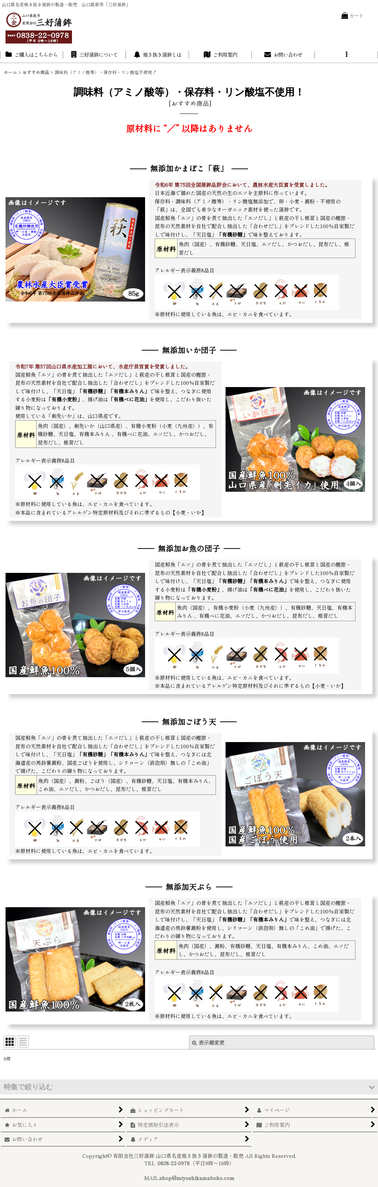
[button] (346, 55)
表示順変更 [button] (208, 1042)
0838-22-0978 (174, 1163)
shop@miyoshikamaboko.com (196, 1177)
